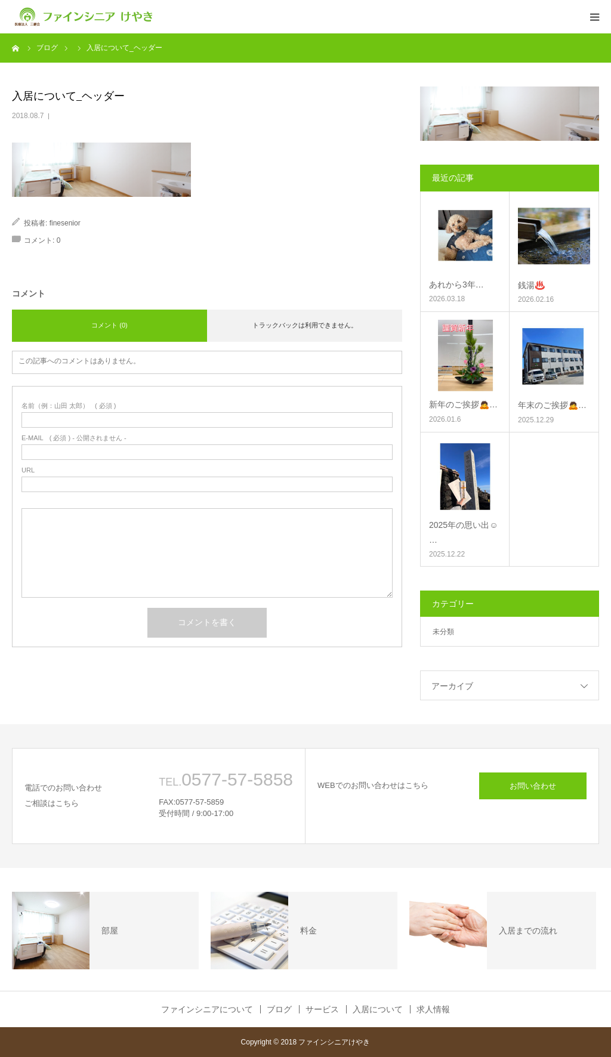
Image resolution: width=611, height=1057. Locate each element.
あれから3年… (456, 284)
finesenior (65, 223)
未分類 (443, 632)
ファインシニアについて (207, 1009)
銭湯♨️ (531, 285)
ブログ (279, 1009)
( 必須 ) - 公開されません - (73, 438)
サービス (322, 1009)
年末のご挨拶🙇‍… (552, 405)
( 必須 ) (68, 406)
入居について (378, 1009)
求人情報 (433, 1009)
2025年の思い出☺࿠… (463, 532)
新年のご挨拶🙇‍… (463, 404)
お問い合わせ (533, 785)
